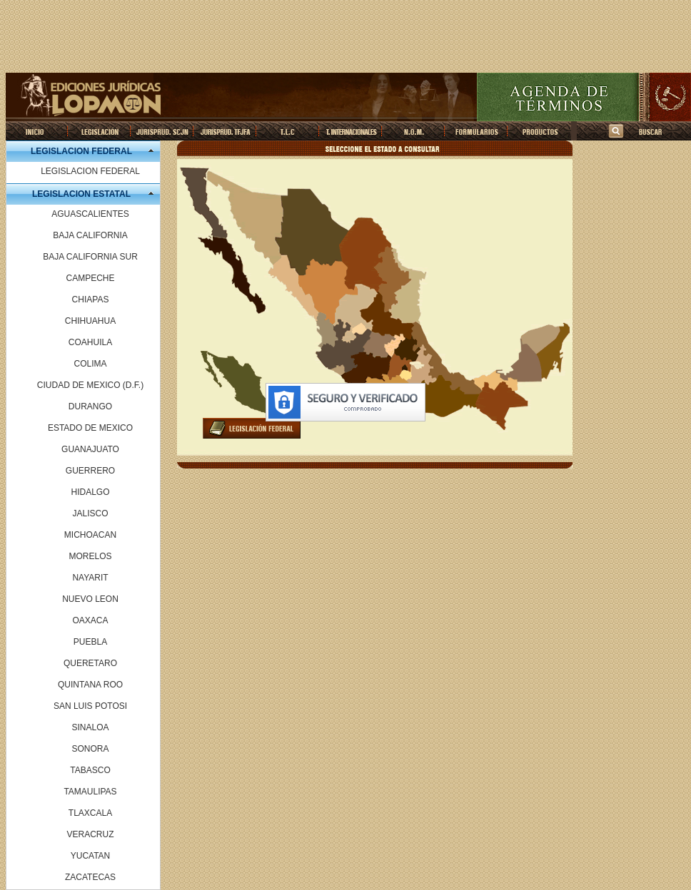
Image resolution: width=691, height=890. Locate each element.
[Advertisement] (345, 38)
